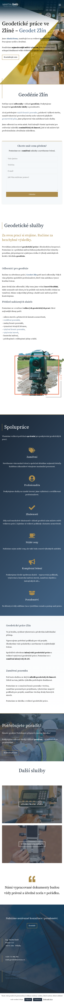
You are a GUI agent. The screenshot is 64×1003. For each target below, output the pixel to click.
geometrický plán (9, 119)
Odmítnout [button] (37, 999)
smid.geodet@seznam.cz (15, 960)
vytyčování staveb (10, 332)
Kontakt (32, 925)
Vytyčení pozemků (32, 844)
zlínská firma (12, 38)
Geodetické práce (12, 972)
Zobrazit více (48, 999)
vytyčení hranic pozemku (14, 329)
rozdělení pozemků (11, 320)
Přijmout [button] (28, 999)
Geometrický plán (32, 804)
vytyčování (12, 578)
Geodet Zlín (32, 30)
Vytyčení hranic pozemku (16, 978)
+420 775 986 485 (12, 957)
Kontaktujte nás (10, 57)
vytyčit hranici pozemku (27, 112)
